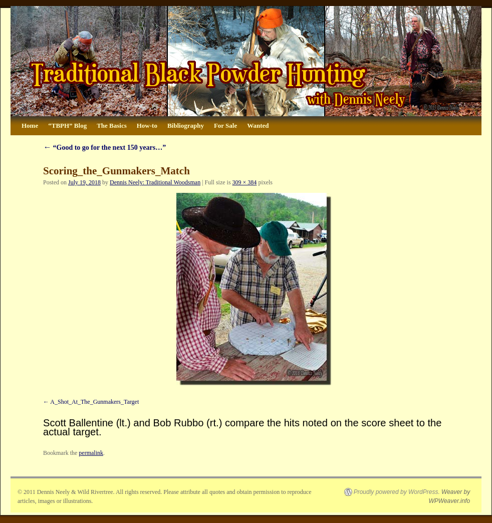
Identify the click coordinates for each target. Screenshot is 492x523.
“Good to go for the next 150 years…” (104, 147)
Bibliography (185, 125)
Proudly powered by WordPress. (397, 491)
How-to (147, 125)
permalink (91, 452)
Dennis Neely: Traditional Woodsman (155, 182)
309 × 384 (244, 182)
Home (30, 125)
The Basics (112, 125)
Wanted (258, 125)
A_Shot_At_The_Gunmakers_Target (94, 401)
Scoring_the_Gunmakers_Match (116, 171)
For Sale (225, 125)
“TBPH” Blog (67, 125)
